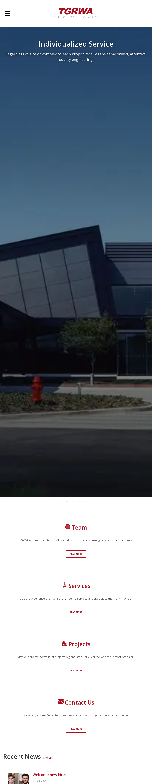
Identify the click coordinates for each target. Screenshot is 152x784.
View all (47, 758)
